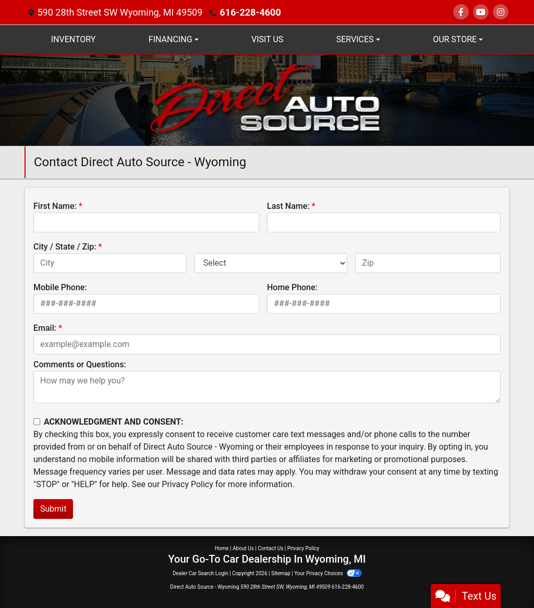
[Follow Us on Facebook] (461, 12)
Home (222, 548)
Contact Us (270, 548)
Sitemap (280, 573)
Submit (53, 509)
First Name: (55, 206)
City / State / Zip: (64, 247)
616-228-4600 (250, 12)
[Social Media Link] (500, 12)
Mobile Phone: (60, 287)
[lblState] (271, 263)
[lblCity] (110, 263)
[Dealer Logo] (267, 100)
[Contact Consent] (36, 421)
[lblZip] (428, 263)
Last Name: (288, 206)
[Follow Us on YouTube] (481, 12)
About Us (243, 548)
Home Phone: (292, 287)
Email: (44, 328)
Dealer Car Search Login (200, 573)
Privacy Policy (187, 484)
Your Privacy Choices (327, 573)
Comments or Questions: (79, 364)
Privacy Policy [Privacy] (303, 548)
